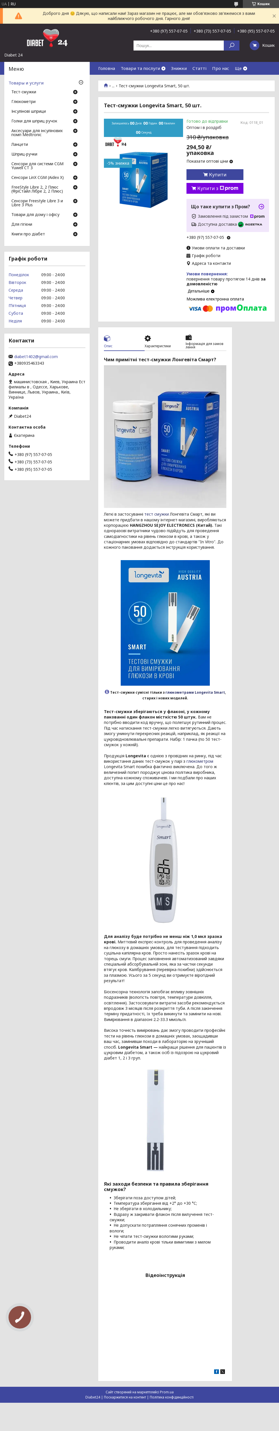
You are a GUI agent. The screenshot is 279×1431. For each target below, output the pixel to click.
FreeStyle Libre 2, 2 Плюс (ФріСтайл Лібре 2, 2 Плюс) (37, 189)
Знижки (179, 68)
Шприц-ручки (24, 154)
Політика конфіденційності (172, 1397)
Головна (106, 68)
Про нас (220, 68)
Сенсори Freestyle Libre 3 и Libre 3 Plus (37, 203)
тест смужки (156, 514)
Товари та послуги (140, 68)
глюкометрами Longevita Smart (195, 692)
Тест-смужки (23, 92)
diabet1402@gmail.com (36, 356)
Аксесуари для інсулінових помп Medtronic (37, 133)
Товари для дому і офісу (35, 215)
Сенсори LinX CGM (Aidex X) (37, 177)
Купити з (217, 188)
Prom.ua (167, 1392)
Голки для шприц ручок (34, 121)
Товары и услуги (26, 83)
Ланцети (19, 144)
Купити (218, 174)
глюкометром (199, 761)
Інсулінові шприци (28, 111)
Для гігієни (21, 224)
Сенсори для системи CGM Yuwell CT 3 (37, 166)
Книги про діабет (28, 234)
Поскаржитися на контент (125, 1397)
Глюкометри (23, 102)
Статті (199, 68)
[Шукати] (231, 46)
